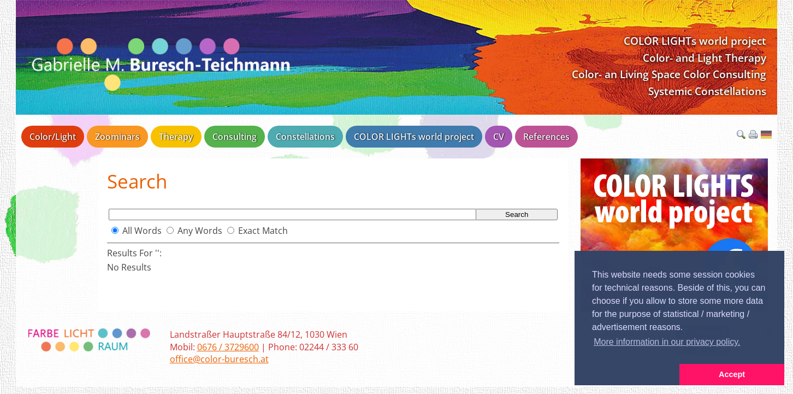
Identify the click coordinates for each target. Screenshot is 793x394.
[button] (627, 375)
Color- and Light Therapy (704, 57)
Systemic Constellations (707, 91)
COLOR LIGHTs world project (695, 40)
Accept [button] (732, 374)
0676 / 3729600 (228, 347)
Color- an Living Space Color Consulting (669, 74)
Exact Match (263, 231)
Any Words (199, 231)
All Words (142, 231)
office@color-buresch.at (219, 359)
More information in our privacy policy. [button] (667, 341)
